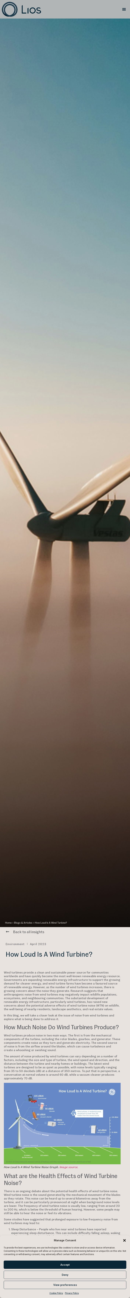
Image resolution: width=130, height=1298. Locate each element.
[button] (124, 1240)
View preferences (65, 1285)
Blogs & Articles (23, 922)
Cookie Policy (56, 1293)
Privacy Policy (72, 1293)
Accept (65, 1264)
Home (8, 922)
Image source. (69, 1167)
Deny (65, 1275)
